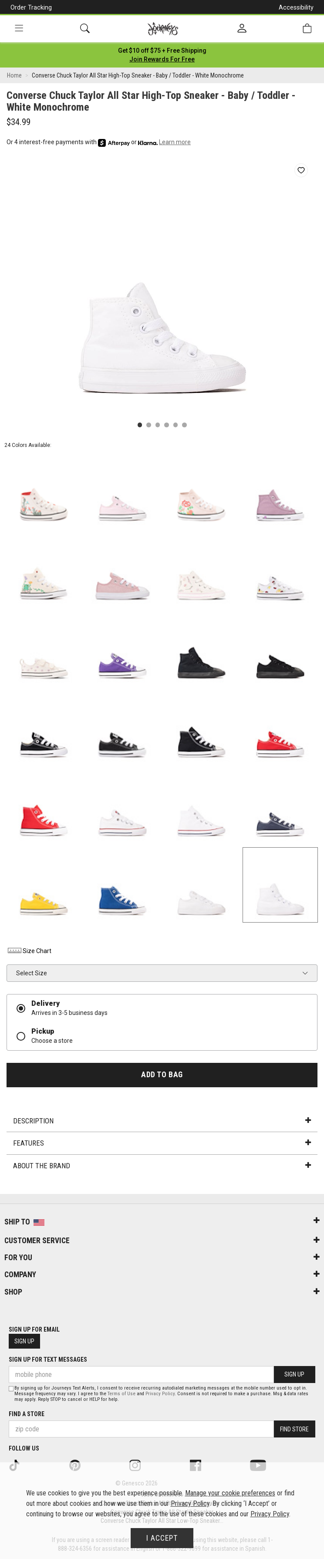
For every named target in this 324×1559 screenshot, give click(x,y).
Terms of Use (121, 1394)
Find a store (26, 1413)
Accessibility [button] (296, 7)
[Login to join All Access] (162, 50)
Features (161, 1143)
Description (161, 1121)
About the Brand (161, 1166)
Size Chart (29, 950)
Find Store (294, 1429)
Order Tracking (31, 7)
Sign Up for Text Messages (48, 1359)
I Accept (162, 1538)
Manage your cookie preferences (230, 1493)
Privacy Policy (160, 1394)
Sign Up (24, 1341)
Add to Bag (161, 1074)
